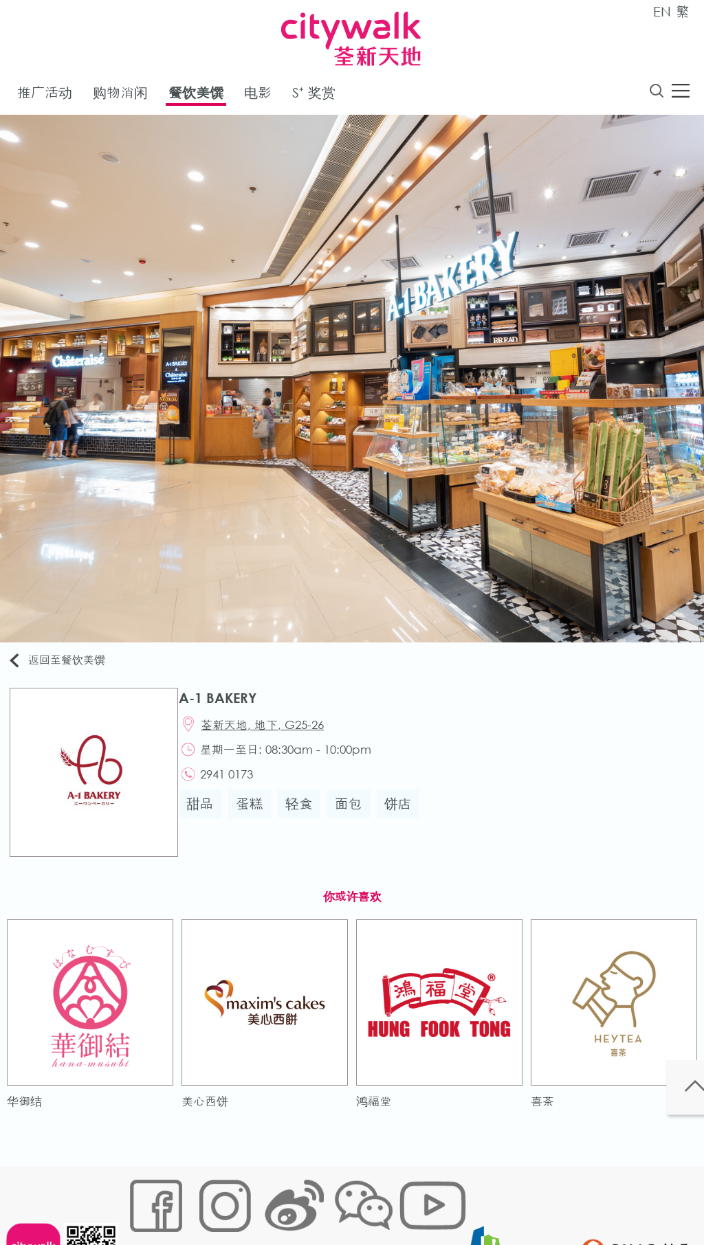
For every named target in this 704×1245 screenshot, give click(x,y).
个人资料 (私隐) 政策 (343, 1201)
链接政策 (267, 1201)
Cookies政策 (206, 1201)
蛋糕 (256, 817)
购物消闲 (120, 95)
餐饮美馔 (195, 95)
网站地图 (146, 1201)
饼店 (405, 817)
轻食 (306, 817)
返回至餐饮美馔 (64, 663)
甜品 (207, 817)
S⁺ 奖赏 (314, 95)
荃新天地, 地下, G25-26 (271, 731)
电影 (258, 95)
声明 (411, 1201)
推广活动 (44, 95)
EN (662, 11)
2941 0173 (236, 785)
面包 (355, 817)
